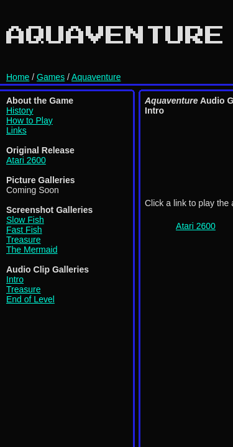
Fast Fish (24, 230)
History (20, 110)
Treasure (23, 240)
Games (51, 77)
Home (17, 77)
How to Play (29, 120)
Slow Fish (25, 220)
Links (16, 130)
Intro (15, 279)
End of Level (30, 299)
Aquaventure (96, 77)
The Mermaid (31, 250)
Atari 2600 (26, 160)
